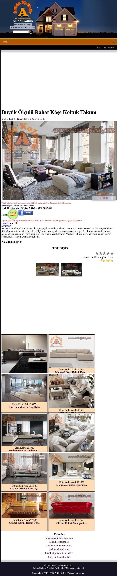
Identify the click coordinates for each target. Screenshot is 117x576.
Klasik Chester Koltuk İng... (24, 488)
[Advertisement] (59, 79)
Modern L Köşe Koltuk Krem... (71, 372)
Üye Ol (100, 48)
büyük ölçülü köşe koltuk (59, 545)
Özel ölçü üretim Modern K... (24, 450)
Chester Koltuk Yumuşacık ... (71, 523)
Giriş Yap (110, 48)
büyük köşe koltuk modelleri (59, 553)
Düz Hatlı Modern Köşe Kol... (24, 407)
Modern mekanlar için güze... (71, 485)
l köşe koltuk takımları (59, 557)
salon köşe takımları (59, 542)
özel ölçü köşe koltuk (59, 549)
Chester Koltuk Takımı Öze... (24, 523)
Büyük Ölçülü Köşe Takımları (31, 119)
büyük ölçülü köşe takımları (59, 538)
